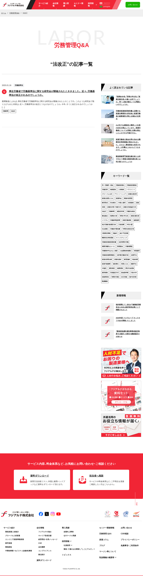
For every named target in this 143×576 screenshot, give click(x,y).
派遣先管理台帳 (107, 259)
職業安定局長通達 (107, 238)
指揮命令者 (113, 216)
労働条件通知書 (115, 229)
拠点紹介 (41, 554)
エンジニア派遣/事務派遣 (14, 539)
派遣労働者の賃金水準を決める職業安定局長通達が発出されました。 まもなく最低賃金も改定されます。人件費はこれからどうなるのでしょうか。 (128, 144)
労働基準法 (19, 85)
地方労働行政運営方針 (109, 224)
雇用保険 (105, 272)
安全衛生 (113, 203)
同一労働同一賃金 (107, 185)
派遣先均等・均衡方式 (114, 207)
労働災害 (105, 189)
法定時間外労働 (123, 242)
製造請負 (8, 547)
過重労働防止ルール (108, 246)
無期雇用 (136, 220)
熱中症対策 (132, 277)
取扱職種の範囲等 (106, 557)
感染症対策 (120, 211)
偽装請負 (113, 189)
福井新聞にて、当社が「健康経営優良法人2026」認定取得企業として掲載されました (128, 307)
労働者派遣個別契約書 (109, 242)
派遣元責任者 (135, 216)
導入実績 (66, 4)
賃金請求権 (124, 272)
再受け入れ (124, 264)
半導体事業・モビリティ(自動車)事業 (18, 551)
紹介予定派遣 (124, 233)
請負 (137, 203)
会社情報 (55, 4)
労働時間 (5, 111)
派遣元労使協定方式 (129, 207)
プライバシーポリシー (130, 540)
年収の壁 (129, 224)
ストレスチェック (121, 238)
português (105, 6)
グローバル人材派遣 (12, 536)
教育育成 (105, 203)
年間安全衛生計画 (128, 229)
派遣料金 (118, 198)
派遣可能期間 (106, 264)
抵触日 (115, 233)
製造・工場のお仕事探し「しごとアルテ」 (78, 549)
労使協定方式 (114, 272)
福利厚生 (116, 264)
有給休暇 (135, 259)
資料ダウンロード (44, 560)
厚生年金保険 (129, 268)
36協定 (104, 268)
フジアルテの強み (44, 532)
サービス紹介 (43, 4)
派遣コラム (104, 540)
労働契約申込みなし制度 (109, 251)
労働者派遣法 (120, 185)
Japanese (105, 3)
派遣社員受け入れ (107, 198)
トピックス (66, 555)
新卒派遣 (8, 543)
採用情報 (92, 4)
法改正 (13, 111)
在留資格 (131, 203)
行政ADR (134, 272)
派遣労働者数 (127, 220)
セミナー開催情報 (106, 528)
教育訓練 (127, 259)
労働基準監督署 (115, 220)
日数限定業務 (106, 233)
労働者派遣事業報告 (108, 255)
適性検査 (112, 268)
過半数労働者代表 (122, 255)
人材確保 (121, 189)
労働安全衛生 (131, 211)
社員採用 (67, 545)
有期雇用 (136, 251)
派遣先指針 (117, 259)
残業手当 (133, 264)
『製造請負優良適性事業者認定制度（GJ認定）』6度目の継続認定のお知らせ (128, 333)
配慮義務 (105, 281)
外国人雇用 (121, 203)
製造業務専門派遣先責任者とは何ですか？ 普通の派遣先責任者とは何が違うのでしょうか (128, 159)
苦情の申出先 (124, 216)
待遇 (103, 207)
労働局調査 (128, 246)
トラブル (105, 220)
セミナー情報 (78, 4)
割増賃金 (120, 246)
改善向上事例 (68, 532)
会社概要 (41, 547)
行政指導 (121, 224)
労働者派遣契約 (132, 185)
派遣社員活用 (132, 194)
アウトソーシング (120, 194)
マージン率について (107, 552)
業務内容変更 (128, 198)
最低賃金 (105, 216)
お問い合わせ (133, 5)
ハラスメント (131, 189)
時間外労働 (115, 277)
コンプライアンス (44, 551)
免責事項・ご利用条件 (130, 546)
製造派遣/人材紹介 (12, 532)
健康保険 (120, 268)
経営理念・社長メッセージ (47, 539)
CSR (40, 543)
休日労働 (124, 277)
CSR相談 (124, 534)
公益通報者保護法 (125, 251)
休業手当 (134, 255)
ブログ (102, 546)
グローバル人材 (107, 194)
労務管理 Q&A (105, 534)
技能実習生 (105, 277)
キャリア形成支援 (44, 536)
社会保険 (105, 229)
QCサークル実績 (70, 536)
